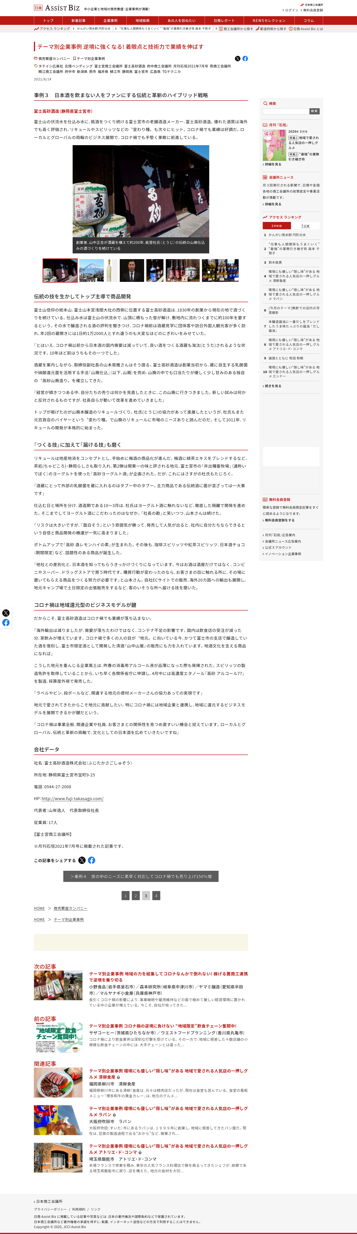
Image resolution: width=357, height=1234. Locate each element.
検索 (314, 111)
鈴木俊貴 (275, 262)
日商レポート (224, 20)
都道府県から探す (271, 28)
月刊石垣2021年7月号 (190, 66)
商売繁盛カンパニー (54, 58)
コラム (308, 20)
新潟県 (82, 71)
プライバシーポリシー (50, 1209)
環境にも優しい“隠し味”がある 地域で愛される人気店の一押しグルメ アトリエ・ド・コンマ (294, 344)
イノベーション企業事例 (283, 553)
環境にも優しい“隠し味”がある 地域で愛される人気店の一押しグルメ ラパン (294, 294)
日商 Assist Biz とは (306, 28)
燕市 (92, 71)
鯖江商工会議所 (50, 71)
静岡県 (127, 71)
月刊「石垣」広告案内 (280, 535)
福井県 (103, 71)
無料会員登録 (313, 10)
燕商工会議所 (220, 66)
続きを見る (273, 386)
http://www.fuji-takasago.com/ (73, 798)
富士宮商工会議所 (108, 66)
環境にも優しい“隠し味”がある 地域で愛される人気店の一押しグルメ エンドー (294, 371)
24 (277, 225)
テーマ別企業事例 (91, 58)
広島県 (155, 71)
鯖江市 (115, 71)
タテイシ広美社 (50, 66)
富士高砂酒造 (134, 66)
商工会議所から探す (236, 28)
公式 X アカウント (278, 547)
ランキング (52, 28)
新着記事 (78, 20)
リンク (96, 1209)
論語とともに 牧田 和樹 (286, 358)
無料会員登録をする (280, 520)
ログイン (291, 10)
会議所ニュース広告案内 (283, 541)
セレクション (269, 20)
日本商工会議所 (49, 1201)
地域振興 (142, 20)
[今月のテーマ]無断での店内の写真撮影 (294, 310)
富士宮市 (141, 71)
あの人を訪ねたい (182, 20)
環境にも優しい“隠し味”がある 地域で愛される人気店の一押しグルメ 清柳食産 (294, 276)
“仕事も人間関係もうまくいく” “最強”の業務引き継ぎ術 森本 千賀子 (165, 28)
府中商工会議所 (159, 66)
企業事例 (111, 20)
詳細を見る (273, 164)
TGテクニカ (171, 71)
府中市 (70, 71)
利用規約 (78, 1209)
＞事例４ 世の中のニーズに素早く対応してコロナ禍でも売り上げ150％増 (141, 876)
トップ (48, 20)
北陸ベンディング (79, 66)
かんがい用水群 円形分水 (93, 28)
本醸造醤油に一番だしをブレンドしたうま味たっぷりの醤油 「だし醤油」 (294, 326)
